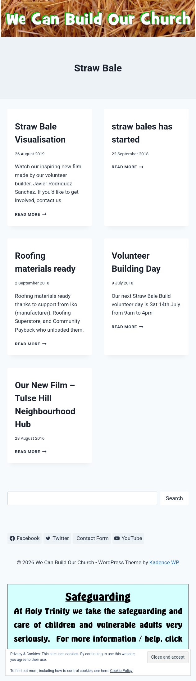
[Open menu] (183, 32)
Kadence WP (164, 562)
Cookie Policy (121, 671)
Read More (31, 214)
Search (174, 498)
